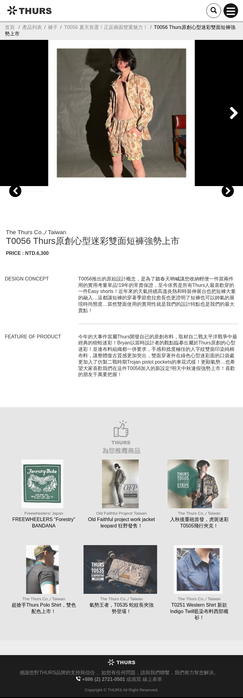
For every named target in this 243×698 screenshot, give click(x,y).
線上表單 (152, 679)
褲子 (53, 27)
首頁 (10, 27)
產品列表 (32, 27)
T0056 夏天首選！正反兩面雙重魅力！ (106, 27)
